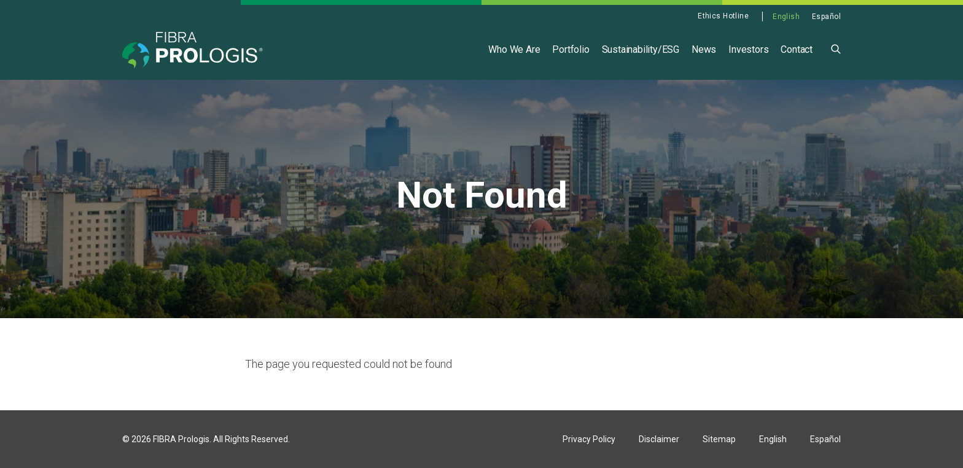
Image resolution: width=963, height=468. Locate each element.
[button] (836, 48)
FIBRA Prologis (181, 439)
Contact (797, 49)
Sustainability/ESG (640, 49)
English (786, 16)
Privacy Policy (589, 439)
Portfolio (570, 49)
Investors (748, 49)
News (704, 49)
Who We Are (514, 49)
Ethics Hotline (723, 16)
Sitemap (719, 439)
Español (826, 16)
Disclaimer (659, 439)
